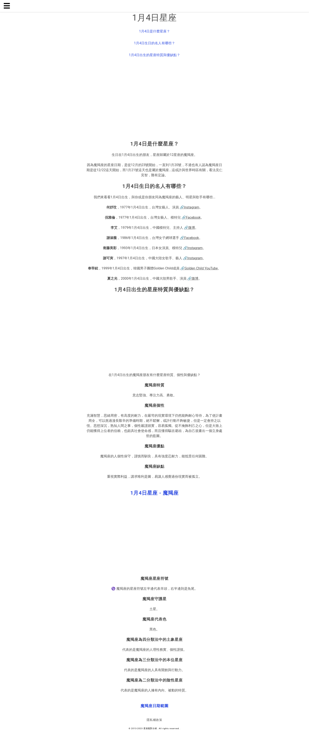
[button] (154, 493)
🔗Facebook (191, 217)
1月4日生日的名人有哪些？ (154, 43)
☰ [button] (6, 6)
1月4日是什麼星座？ (154, 31)
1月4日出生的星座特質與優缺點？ (154, 55)
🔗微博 (189, 228)
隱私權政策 (155, 720)
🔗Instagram (189, 207)
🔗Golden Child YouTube (199, 268)
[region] (154, 100)
